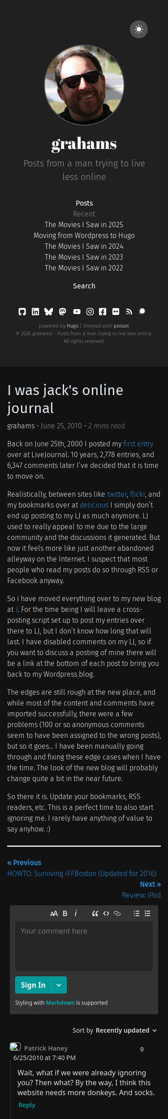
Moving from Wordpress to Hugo (84, 235)
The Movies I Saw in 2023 (84, 257)
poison (121, 326)
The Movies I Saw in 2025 (84, 224)
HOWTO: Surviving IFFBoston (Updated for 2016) (81, 868)
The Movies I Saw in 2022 (84, 268)
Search (84, 286)
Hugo (72, 326)
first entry (138, 444)
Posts (84, 203)
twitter (117, 494)
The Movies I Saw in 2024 (84, 246)
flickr (137, 494)
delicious (94, 505)
